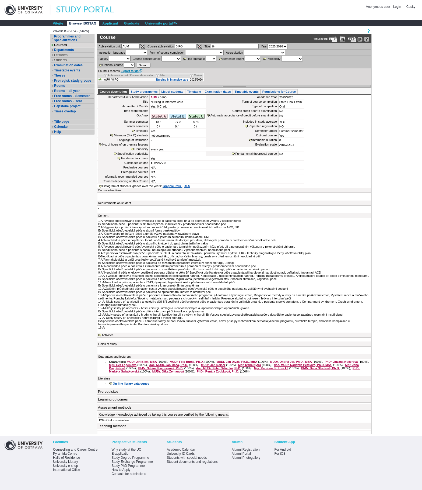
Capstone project (67, 106)
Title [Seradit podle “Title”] (162, 75)
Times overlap (65, 111)
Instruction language (112, 52)
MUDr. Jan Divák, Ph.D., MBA (236, 361)
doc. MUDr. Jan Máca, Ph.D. (168, 365)
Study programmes (144, 91)
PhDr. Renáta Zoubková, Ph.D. (218, 371)
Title (207, 46)
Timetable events (67, 70)
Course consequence (147, 58)
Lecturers (61, 55)
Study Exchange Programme (132, 462)
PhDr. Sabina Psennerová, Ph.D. (161, 368)
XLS (187, 186)
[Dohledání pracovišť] (142, 46)
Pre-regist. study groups (73, 80)
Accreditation (234, 52)
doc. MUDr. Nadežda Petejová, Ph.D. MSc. (303, 365)
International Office (66, 470)
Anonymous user (378, 7)
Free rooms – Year (68, 101)
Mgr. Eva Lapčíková (122, 365)
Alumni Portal (241, 454)
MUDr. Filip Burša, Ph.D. (187, 361)
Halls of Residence (66, 458)
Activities (107, 335)
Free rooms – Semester (72, 96)
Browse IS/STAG (83, 23)
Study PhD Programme (128, 466)
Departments (64, 50)
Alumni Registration (246, 449)
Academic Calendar (181, 449)
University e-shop (65, 466)
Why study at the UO (126, 449)
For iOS (279, 454)
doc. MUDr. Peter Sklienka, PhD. (218, 368)
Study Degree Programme (130, 458)
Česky (410, 7)
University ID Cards (181, 454)
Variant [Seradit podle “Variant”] (198, 75)
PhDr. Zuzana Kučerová (341, 361)
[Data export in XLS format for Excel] (342, 39)
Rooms (59, 86)
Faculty (103, 58)
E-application (120, 454)
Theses (59, 75)
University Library (65, 462)
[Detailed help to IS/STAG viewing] (367, 39)
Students (60, 60)
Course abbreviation (160, 46)
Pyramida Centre (65, 454)
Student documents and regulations (192, 462)
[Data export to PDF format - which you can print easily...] (333, 39)
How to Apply (120, 470)
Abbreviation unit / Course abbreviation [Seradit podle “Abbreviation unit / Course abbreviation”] (131, 75)
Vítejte (58, 23)
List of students (172, 91)
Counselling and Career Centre (75, 449)
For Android (282, 449)
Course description (113, 91)
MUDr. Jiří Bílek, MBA (142, 361)
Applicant (110, 23)
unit (110, 46)
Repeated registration (262, 126)
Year (264, 46)
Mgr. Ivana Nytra (249, 365)
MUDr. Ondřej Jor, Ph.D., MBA (291, 361)
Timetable (194, 91)
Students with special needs (187, 458)
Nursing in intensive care (172, 79)
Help (57, 132)
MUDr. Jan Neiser (213, 365)
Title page (61, 121)
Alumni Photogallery (246, 458)
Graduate (131, 23)
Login (397, 7)
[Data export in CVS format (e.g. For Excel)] (352, 39)
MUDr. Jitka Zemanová (168, 371)
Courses (60, 45)
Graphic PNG (172, 186)
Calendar (61, 127)
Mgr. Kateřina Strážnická (271, 368)
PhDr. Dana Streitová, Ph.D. (320, 368)
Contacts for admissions (128, 474)
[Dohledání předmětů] (199, 46)
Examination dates (68, 65)
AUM (154, 97)
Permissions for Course (279, 91)
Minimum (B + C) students (131, 135)
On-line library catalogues (131, 383)
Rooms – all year (67, 91)
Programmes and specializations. (67, 38)
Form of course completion (166, 52)
